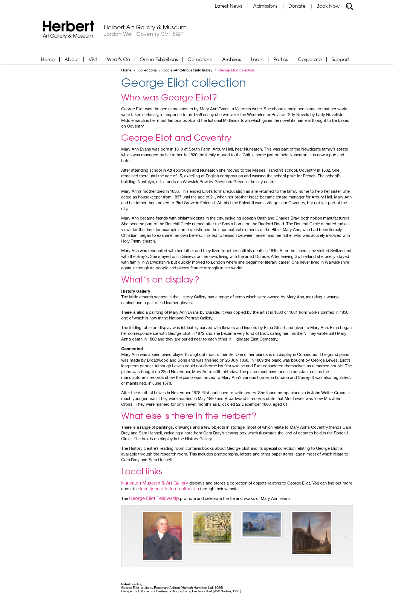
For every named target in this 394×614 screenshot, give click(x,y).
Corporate (310, 59)
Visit (93, 59)
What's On (118, 59)
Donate (297, 6)
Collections (200, 59)
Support (340, 59)
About (72, 59)
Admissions (265, 6)
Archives (231, 59)
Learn (257, 59)
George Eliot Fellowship (154, 498)
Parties (280, 59)
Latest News (228, 6)
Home (48, 59)
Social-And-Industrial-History (187, 70)
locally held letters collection (169, 488)
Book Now (328, 6)
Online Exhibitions (159, 59)
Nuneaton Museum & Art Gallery (154, 483)
